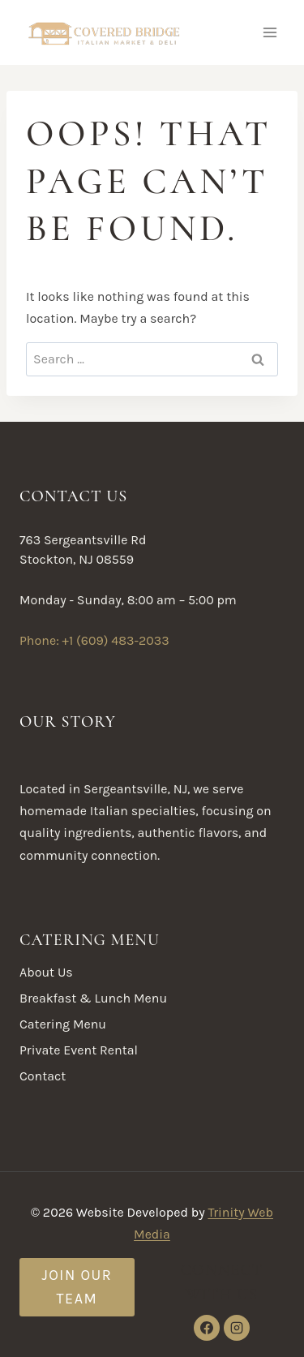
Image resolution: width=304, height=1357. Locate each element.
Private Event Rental (78, 1050)
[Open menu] (270, 32)
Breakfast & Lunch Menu (93, 998)
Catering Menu (62, 1024)
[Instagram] (237, 1328)
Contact (42, 1076)
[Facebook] (207, 1328)
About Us (46, 972)
